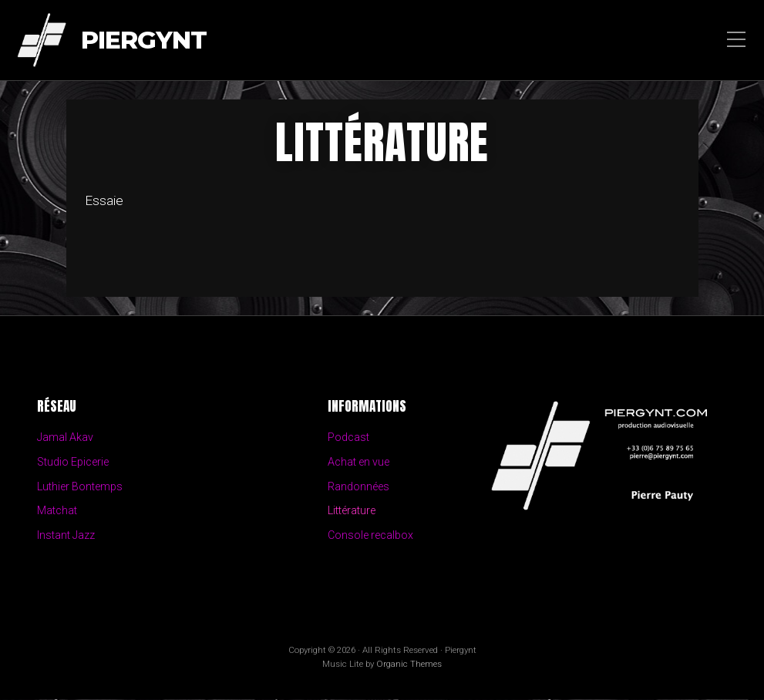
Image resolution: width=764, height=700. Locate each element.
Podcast (348, 437)
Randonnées (358, 486)
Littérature (351, 511)
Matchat (57, 511)
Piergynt (144, 40)
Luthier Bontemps (80, 486)
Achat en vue (359, 462)
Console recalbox (371, 536)
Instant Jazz (66, 536)
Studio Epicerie (73, 462)
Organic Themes (409, 664)
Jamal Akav (65, 437)
